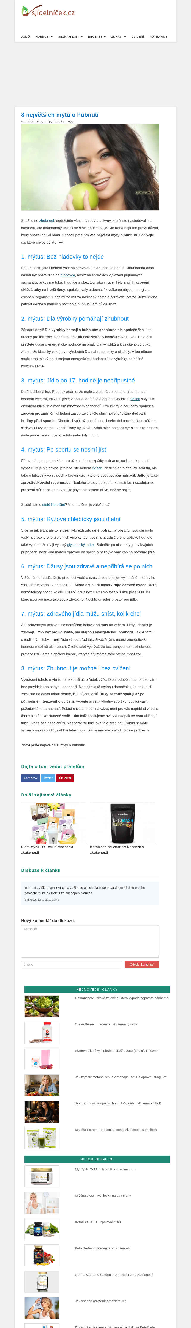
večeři (135, 399)
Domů (25, 36)
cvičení (97, 468)
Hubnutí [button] (44, 36)
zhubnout (46, 221)
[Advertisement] (95, 74)
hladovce (68, 275)
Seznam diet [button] (70, 36)
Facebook (30, 778)
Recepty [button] (97, 36)
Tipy (49, 121)
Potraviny (159, 36)
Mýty (70, 121)
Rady (40, 121)
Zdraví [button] (118, 36)
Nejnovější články (97, 989)
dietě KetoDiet (53, 505)
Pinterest (65, 778)
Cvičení (138, 36)
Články (60, 121)
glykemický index (81, 545)
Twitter (48, 778)
